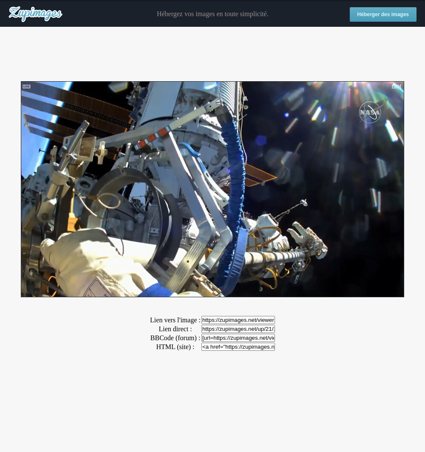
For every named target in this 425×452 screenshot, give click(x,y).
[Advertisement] (212, 54)
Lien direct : (175, 329)
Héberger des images (383, 14)
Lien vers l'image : (175, 320)
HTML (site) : (175, 346)
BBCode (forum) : (175, 337)
